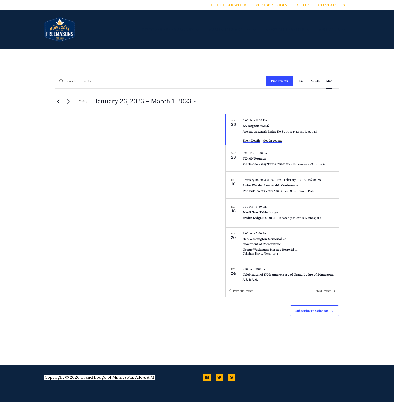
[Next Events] (68, 101)
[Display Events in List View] (302, 80)
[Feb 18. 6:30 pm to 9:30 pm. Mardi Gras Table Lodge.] (282, 213)
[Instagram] (231, 377)
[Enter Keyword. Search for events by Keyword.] (160, 80)
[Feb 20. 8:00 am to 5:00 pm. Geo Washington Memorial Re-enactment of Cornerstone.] (282, 244)
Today (83, 101)
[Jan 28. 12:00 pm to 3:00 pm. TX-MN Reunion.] (282, 159)
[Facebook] (207, 377)
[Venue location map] (140, 205)
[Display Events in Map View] (329, 80)
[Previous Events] (58, 101)
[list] (282, 198)
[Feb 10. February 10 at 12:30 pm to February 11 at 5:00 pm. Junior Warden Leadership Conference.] (282, 186)
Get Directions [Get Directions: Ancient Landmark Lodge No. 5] (272, 140)
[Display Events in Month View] (315, 80)
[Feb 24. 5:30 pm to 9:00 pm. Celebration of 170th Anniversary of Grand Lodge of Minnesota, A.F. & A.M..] (282, 278)
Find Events (279, 81)
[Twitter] (219, 377)
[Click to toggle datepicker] (145, 101)
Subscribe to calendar (311, 311)
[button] (200, 29)
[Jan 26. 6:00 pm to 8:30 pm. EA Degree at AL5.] (282, 129)
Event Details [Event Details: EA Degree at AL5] (251, 140)
